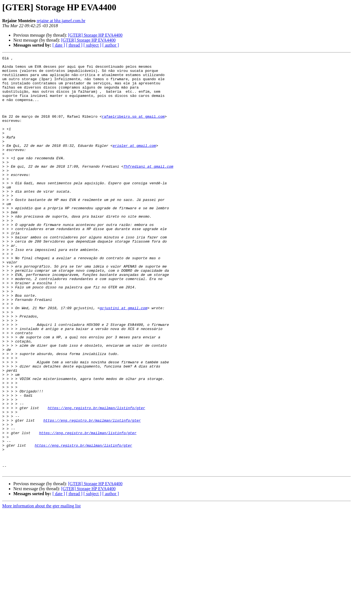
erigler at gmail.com (134, 163)
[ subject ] (92, 45)
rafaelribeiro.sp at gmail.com (133, 128)
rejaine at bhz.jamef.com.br (61, 20)
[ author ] (110, 45)
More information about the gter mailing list (41, 589)
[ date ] (58, 45)
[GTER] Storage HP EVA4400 (95, 35)
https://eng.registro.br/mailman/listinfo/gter (96, 478)
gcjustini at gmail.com (123, 358)
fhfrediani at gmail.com (148, 188)
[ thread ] (74, 45)
